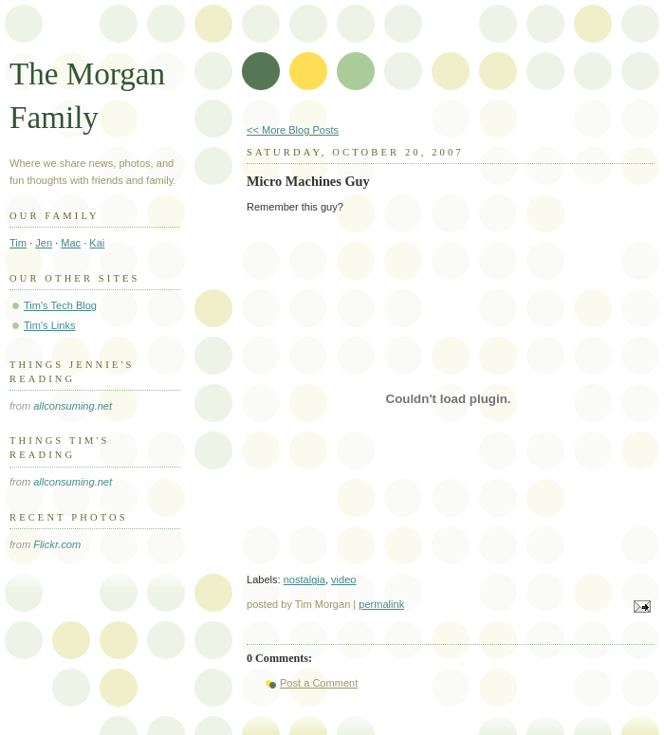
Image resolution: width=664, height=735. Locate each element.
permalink (381, 604)
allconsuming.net (72, 406)
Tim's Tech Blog (60, 305)
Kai (96, 242)
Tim (18, 242)
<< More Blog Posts (293, 130)
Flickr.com (57, 544)
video (343, 579)
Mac (71, 242)
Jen (43, 242)
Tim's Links (50, 325)
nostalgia (304, 579)
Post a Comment (319, 683)
